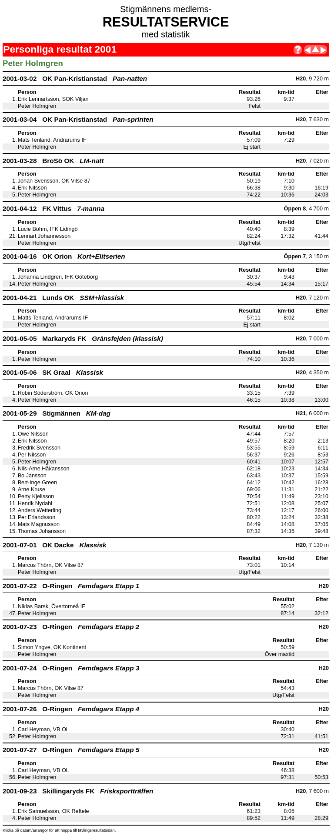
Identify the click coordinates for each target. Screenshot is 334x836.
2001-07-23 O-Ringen (71, 626)
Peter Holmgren (37, 106)
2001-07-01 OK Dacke (55, 545)
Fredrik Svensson (39, 448)
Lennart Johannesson (44, 236)
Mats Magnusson (39, 524)
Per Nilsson (32, 455)
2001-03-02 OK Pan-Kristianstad (75, 78)
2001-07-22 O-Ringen (71, 586)
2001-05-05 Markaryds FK (83, 338)
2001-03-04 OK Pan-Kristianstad (78, 119)
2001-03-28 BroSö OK (53, 160)
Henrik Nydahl (35, 503)
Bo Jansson (32, 476)
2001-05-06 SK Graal (53, 372)
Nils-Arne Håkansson (44, 469)
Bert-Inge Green (37, 483)
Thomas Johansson (42, 531)
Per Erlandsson (37, 517)
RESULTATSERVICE (166, 21)
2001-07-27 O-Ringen (71, 749)
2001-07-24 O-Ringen (71, 668)
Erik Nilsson (32, 188)
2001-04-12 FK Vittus (53, 208)
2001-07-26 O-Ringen (71, 709)
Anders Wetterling (39, 510)
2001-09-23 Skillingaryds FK (78, 791)
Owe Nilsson (33, 434)
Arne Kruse (31, 489)
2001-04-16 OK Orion (64, 256)
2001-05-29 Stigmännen (56, 413)
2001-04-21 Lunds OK (63, 297)
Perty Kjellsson (36, 496)
